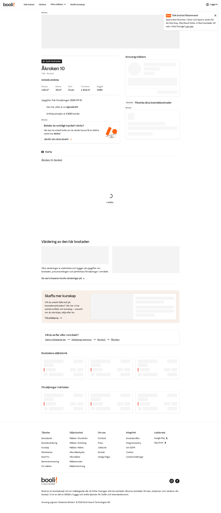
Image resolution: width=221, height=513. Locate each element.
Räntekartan (46, 452)
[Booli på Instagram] (171, 481)
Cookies (129, 452)
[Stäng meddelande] (215, 15)
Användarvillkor (133, 438)
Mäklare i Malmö (77, 447)
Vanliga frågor (104, 457)
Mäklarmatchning (77, 466)
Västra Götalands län (55, 339)
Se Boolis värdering (50, 79)
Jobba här (102, 447)
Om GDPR (130, 447)
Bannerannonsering (50, 461)
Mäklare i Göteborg (78, 443)
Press (100, 443)
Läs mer (189, 26)
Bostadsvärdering (49, 443)
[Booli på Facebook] (177, 481)
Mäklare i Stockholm (79, 438)
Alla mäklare (75, 457)
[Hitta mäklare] (58, 4)
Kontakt (101, 452)
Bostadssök (46, 438)
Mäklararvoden (76, 461)
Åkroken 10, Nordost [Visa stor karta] (51, 160)
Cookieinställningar (134, 457)
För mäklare (46, 466)
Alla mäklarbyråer (77, 452)
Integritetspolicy (133, 443)
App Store (160, 442)
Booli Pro (45, 457)
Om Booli (102, 438)
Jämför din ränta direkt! (58, 139)
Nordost (101, 339)
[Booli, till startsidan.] (9, 4)
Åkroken (115, 339)
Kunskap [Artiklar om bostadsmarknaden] (45, 447)
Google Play (161, 438)
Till (53, 318)
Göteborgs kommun (81, 339)
